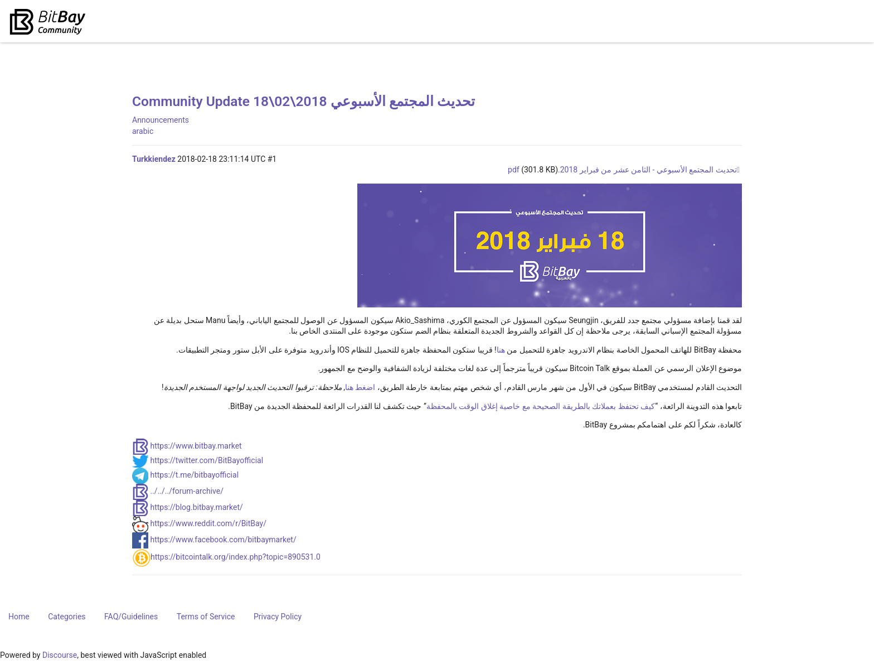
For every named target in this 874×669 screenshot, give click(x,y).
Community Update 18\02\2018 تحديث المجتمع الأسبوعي (303, 101)
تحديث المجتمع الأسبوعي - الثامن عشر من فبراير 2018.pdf (622, 169)
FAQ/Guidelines (131, 616)
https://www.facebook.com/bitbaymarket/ (223, 539)
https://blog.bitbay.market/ (196, 507)
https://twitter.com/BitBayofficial (206, 460)
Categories (66, 616)
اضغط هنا (360, 387)
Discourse (59, 655)
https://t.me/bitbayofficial (194, 474)
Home (19, 616)
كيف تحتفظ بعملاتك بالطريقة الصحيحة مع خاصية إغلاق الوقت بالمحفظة (540, 406)
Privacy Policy (278, 616)
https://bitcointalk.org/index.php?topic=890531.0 (235, 556)
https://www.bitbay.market (195, 445)
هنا (501, 349)
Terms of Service (206, 616)
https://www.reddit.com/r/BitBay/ (208, 523)
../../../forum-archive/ (187, 491)
